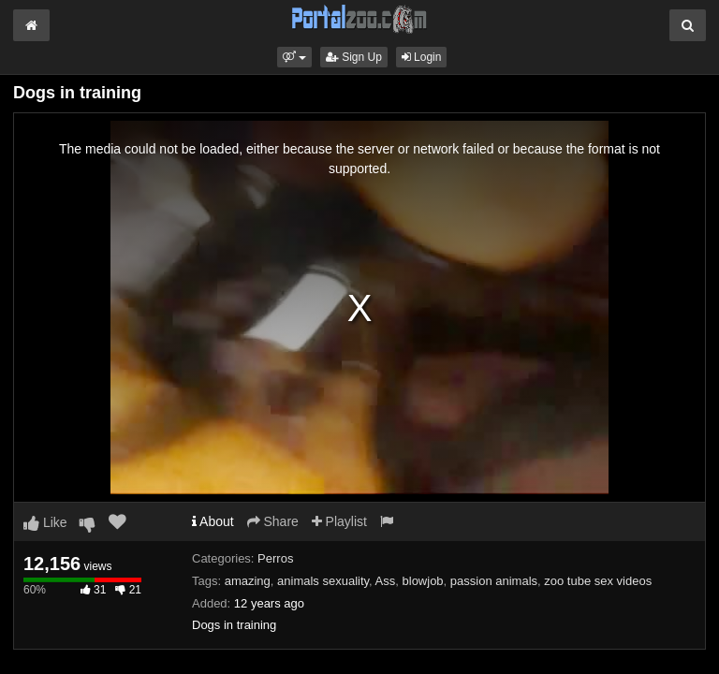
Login (422, 57)
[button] (294, 57)
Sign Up (354, 57)
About (213, 521)
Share (273, 521)
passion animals (493, 581)
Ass (385, 581)
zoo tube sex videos (598, 581)
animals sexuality (323, 581)
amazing (248, 581)
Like (45, 522)
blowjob (423, 581)
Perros (275, 558)
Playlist (339, 521)
